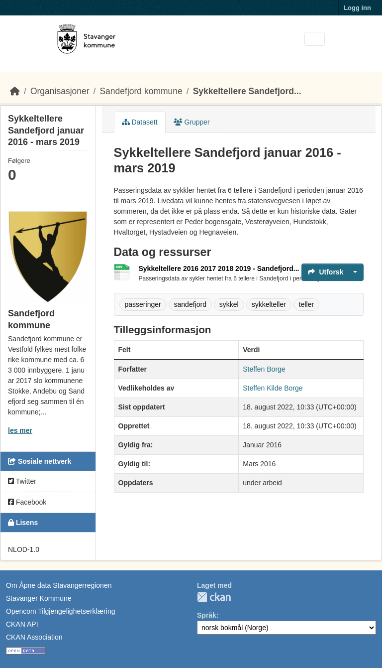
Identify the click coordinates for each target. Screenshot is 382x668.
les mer (20, 430)
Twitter (22, 481)
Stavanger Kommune (39, 598)
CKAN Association (34, 637)
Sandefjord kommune (140, 91)
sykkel (229, 304)
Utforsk (325, 272)
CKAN (214, 597)
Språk (206, 615)
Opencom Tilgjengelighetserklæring (60, 611)
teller (306, 304)
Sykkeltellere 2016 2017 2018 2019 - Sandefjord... (219, 268)
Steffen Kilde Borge (272, 388)
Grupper (192, 122)
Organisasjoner (60, 91)
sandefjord (190, 304)
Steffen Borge (264, 369)
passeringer (143, 304)
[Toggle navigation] (314, 39)
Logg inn (357, 7)
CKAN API (22, 624)
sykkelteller (269, 304)
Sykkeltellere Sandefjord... (247, 91)
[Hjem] (15, 91)
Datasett (140, 122)
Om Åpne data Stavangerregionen (58, 585)
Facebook (27, 502)
